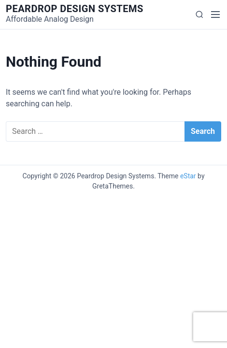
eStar (188, 176)
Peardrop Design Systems (74, 8)
